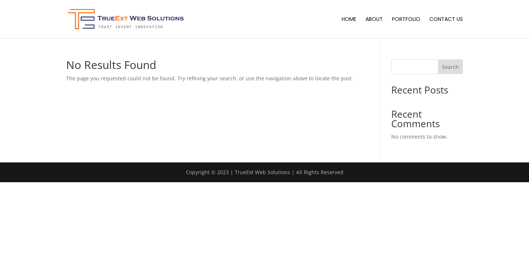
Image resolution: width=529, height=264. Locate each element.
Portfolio (406, 19)
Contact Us (446, 19)
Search (450, 66)
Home (349, 19)
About (374, 19)
